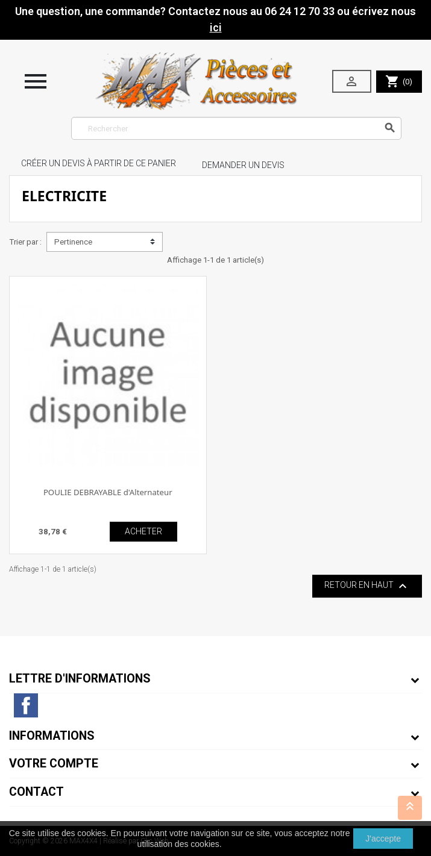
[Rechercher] (236, 128)
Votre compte (53, 763)
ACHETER (143, 531)
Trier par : (25, 241)
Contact (36, 792)
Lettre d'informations (80, 679)
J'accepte (383, 838)
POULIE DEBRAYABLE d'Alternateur (107, 492)
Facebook (26, 705)
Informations (52, 736)
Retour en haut (367, 586)
